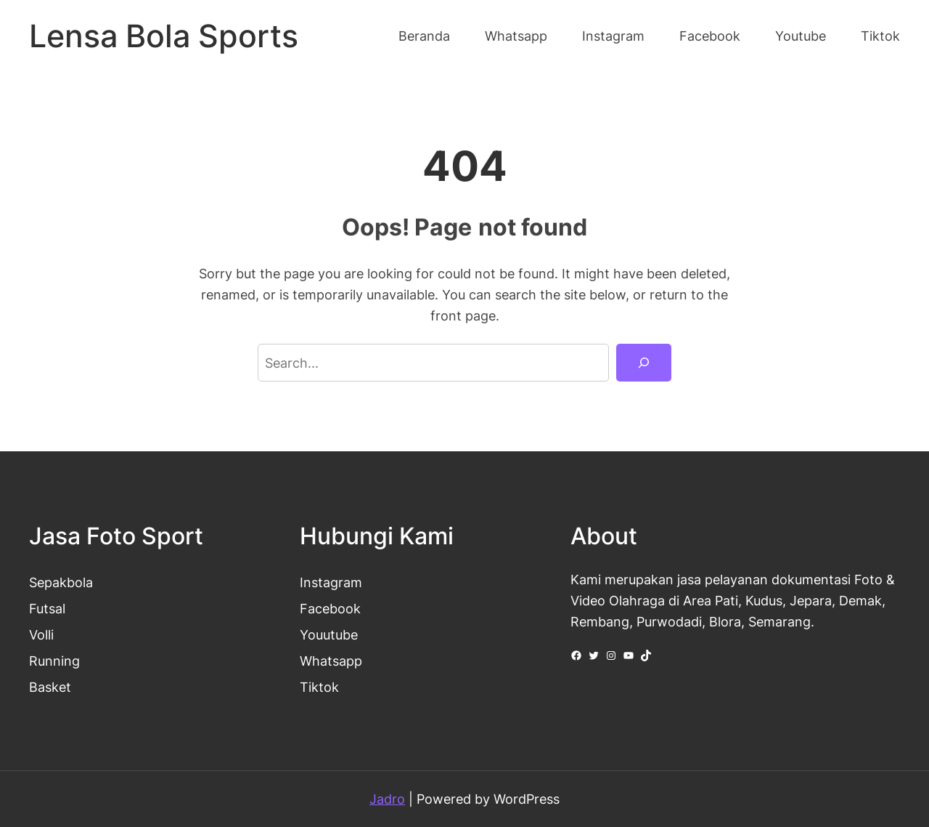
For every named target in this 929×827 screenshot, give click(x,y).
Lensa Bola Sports (163, 36)
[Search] (643, 363)
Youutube (329, 634)
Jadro (387, 799)
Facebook (330, 608)
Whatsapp (331, 661)
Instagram (331, 582)
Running (54, 661)
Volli (41, 634)
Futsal (47, 608)
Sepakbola (61, 582)
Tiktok (319, 687)
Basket (50, 687)
